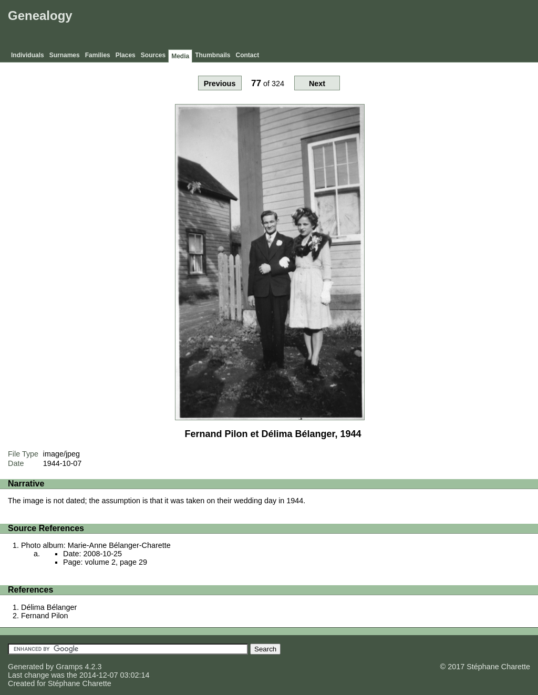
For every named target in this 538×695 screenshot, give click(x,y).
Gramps (69, 666)
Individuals (27, 55)
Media (180, 56)
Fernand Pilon (44, 615)
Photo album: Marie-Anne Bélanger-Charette (96, 545)
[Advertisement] (344, 26)
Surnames (64, 55)
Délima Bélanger (49, 607)
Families (97, 55)
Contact (248, 55)
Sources (153, 55)
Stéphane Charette (79, 683)
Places (126, 55)
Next (317, 83)
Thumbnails (212, 55)
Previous (220, 83)
